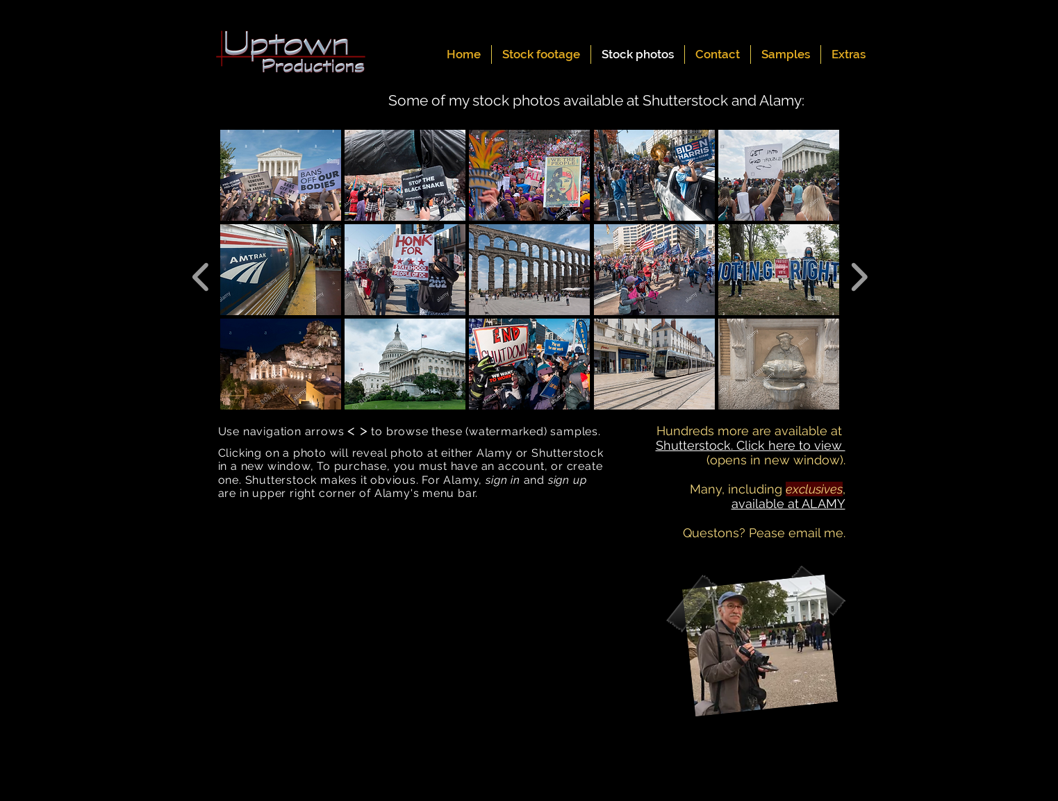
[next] (859, 275)
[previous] (201, 275)
